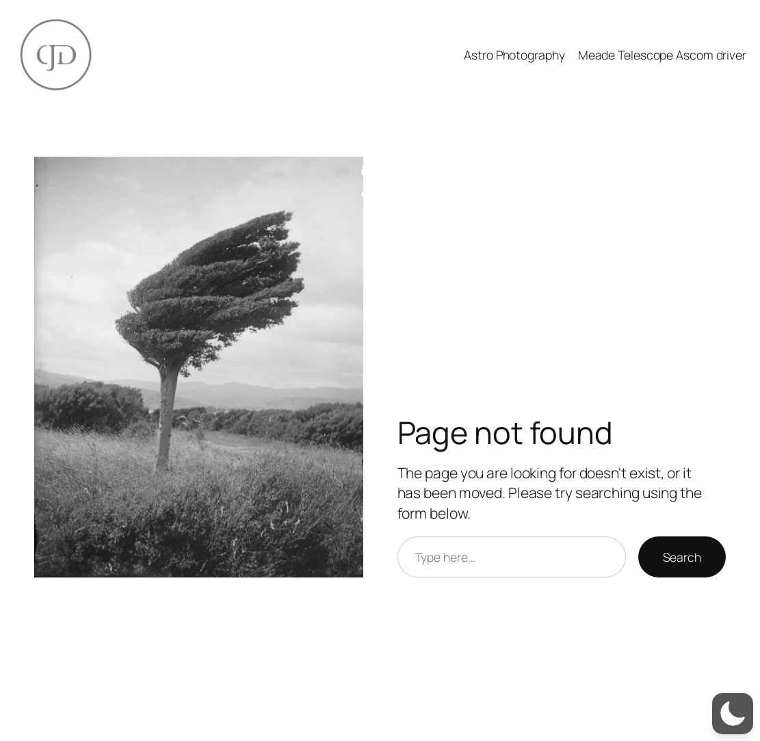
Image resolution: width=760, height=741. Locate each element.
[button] (732, 713)
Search (682, 557)
